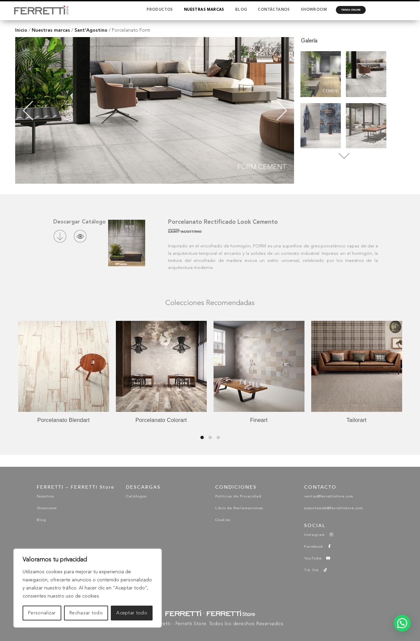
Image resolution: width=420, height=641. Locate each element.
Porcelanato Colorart (161, 420)
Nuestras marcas (51, 30)
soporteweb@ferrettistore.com (333, 508)
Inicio (21, 30)
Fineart (259, 420)
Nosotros (45, 496)
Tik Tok (316, 570)
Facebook (318, 547)
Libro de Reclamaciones (239, 508)
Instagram (319, 535)
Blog (41, 520)
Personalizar (42, 613)
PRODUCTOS (160, 10)
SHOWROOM (314, 10)
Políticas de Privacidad (238, 496)
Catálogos (136, 496)
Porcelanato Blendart (63, 420)
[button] (402, 623)
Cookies (222, 520)
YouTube (317, 558)
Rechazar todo (86, 613)
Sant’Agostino (90, 30)
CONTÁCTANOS (274, 10)
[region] (87, 588)
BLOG (241, 10)
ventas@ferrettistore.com (328, 496)
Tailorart (357, 420)
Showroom (47, 508)
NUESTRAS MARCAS (204, 10)
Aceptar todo (131, 613)
